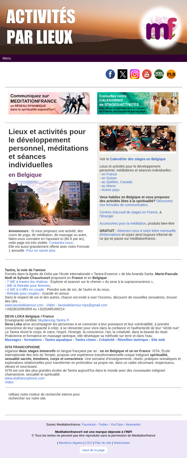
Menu (6, 58)
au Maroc (109, 186)
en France (109, 174)
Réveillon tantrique (132, 340)
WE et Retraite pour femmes (28, 286)
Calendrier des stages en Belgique (138, 159)
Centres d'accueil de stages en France (129, 212)
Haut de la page (93, 450)
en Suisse (109, 178)
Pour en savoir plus (40, 250)
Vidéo (50, 305)
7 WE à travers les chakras (27, 282)
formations (33, 340)
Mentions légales (71, 443)
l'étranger (107, 216)
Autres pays (111, 190)
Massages (13, 340)
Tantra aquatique (58, 340)
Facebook (89, 424)
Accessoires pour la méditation (123, 223)
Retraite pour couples (23, 293)
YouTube (117, 424)
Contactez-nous (61, 243)
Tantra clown (85, 340)
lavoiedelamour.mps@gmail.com (82, 305)
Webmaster (122, 443)
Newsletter (133, 424)
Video (9, 382)
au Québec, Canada (117, 182)
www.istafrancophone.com (25, 378)
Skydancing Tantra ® (53, 320)
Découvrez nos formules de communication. (136, 203)
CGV (88, 443)
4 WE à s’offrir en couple (26, 289)
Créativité (106, 340)
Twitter (103, 424)
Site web (158, 340)
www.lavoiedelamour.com (24, 305)
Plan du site (103, 443)
